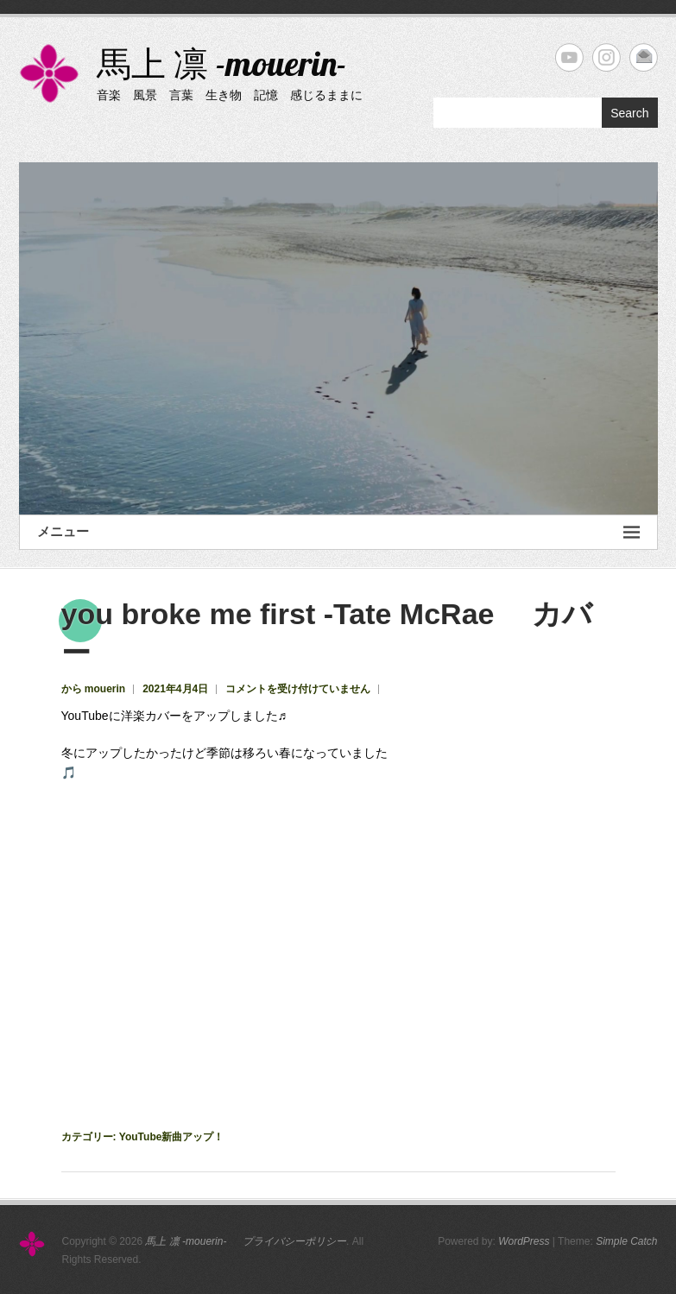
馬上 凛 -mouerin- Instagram (606, 57)
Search (629, 113)
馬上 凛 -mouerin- (243, 63)
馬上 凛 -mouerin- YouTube (569, 57)
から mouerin (93, 689)
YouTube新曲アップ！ (171, 1137)
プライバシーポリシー (294, 1241)
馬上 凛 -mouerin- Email (643, 57)
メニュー (338, 532)
